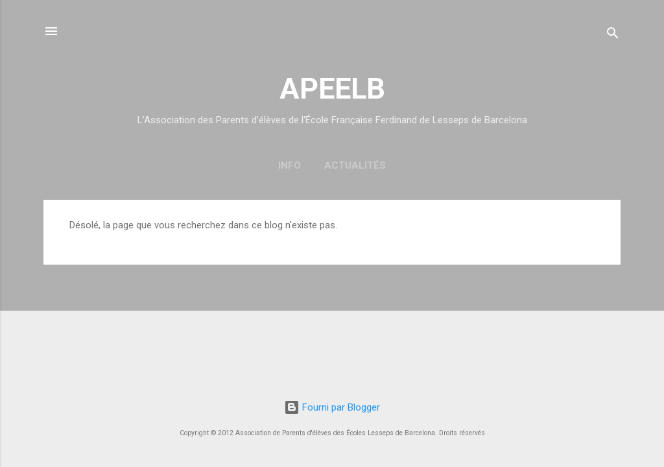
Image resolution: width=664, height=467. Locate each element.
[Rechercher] (613, 35)
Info (289, 165)
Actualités (355, 165)
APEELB (332, 88)
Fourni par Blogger (332, 407)
